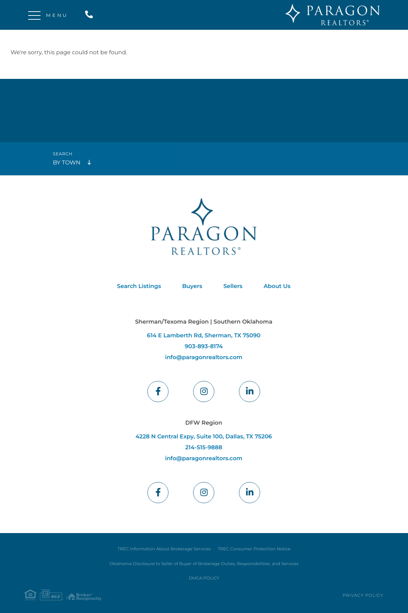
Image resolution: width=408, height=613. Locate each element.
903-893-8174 (202, 346)
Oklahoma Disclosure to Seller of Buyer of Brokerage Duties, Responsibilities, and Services (204, 564)
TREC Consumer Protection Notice (254, 549)
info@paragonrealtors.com (201, 357)
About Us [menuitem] (274, 286)
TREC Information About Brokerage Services (164, 549)
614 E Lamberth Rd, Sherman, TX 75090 (201, 335)
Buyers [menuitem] (190, 286)
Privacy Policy (363, 595)
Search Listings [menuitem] (137, 286)
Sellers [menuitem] (230, 286)
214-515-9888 (90, 14)
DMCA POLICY (204, 578)
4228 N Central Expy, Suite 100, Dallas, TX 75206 (202, 436)
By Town (66, 162)
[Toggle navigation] (34, 15)
